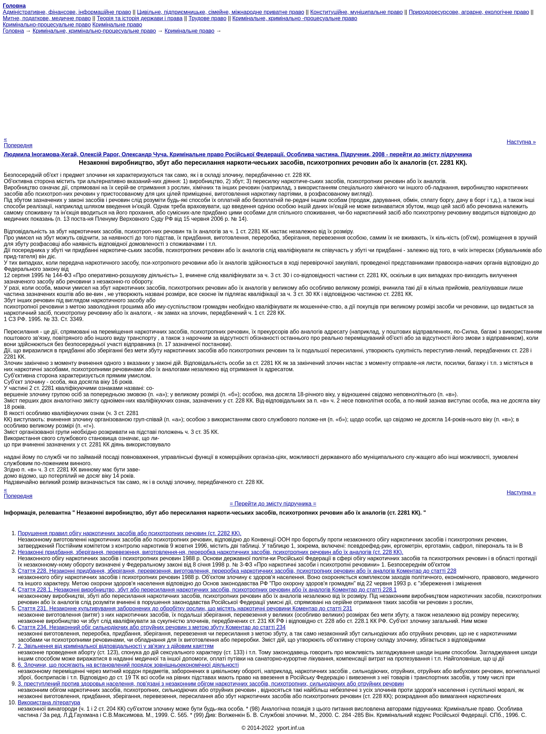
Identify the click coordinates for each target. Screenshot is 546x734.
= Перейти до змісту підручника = (273, 504)
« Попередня (18, 142)
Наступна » (521, 142)
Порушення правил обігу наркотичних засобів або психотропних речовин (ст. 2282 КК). (129, 533)
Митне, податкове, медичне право (47, 18)
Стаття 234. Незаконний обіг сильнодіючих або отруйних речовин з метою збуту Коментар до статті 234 (152, 627)
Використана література (49, 702)
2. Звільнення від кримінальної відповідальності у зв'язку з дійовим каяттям (116, 646)
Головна (13, 31)
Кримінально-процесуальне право (47, 25)
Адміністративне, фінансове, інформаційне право (67, 12)
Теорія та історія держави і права (139, 18)
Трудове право (207, 18)
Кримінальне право (117, 25)
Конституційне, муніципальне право (356, 12)
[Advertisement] (273, 83)
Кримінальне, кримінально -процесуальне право (294, 18)
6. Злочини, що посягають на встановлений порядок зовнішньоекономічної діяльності (128, 665)
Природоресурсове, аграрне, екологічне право (469, 12)
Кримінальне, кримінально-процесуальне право (94, 31)
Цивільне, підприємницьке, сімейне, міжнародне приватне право (220, 12)
